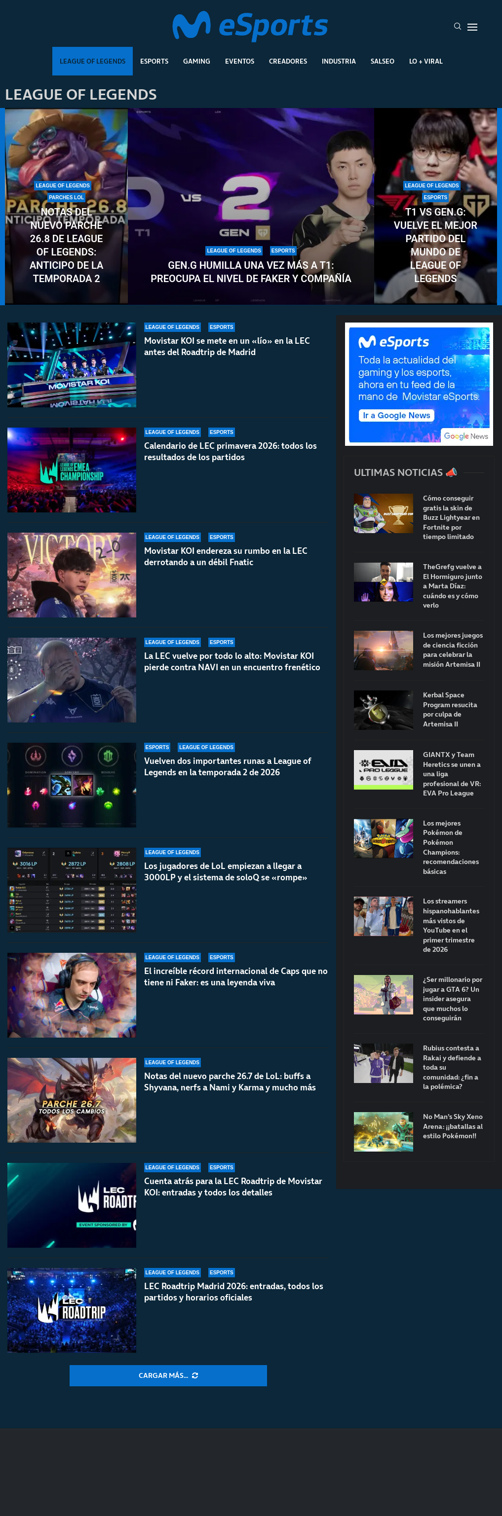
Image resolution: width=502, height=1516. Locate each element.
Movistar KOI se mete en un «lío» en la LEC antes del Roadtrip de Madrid (227, 346)
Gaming (196, 61)
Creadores (288, 61)
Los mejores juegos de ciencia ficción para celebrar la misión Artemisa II (453, 650)
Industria (339, 61)
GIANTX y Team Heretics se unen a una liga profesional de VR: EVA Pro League (452, 774)
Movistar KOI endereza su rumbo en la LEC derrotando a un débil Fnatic (226, 556)
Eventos (239, 61)
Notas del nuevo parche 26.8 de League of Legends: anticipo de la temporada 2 (66, 245)
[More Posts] (168, 1376)
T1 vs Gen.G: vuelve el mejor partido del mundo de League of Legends (435, 245)
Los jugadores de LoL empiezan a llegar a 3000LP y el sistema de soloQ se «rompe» (226, 871)
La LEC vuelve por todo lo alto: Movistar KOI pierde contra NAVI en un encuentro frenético (232, 661)
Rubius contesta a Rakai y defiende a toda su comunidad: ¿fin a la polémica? (452, 1067)
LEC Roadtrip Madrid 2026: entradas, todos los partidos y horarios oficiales (233, 1291)
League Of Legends (92, 61)
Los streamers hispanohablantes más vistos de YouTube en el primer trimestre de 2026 (451, 925)
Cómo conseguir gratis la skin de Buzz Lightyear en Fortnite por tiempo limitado (451, 517)
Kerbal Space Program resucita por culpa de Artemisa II (450, 709)
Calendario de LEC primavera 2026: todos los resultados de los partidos (230, 451)
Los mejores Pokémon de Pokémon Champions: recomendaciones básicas (451, 847)
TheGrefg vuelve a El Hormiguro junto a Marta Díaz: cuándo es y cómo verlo (452, 586)
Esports (154, 61)
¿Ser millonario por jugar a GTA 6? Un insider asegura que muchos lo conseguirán (452, 999)
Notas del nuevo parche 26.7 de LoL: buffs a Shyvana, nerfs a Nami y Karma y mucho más (230, 1086)
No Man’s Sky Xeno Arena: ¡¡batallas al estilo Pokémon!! (453, 1126)
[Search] (458, 27)
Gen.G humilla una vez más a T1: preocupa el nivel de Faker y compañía (251, 272)
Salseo (382, 61)
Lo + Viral (426, 61)
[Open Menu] (472, 27)
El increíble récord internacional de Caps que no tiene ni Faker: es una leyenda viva (236, 976)
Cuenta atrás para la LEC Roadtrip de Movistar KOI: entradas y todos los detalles (233, 1186)
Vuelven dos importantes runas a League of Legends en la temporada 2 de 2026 (227, 766)
